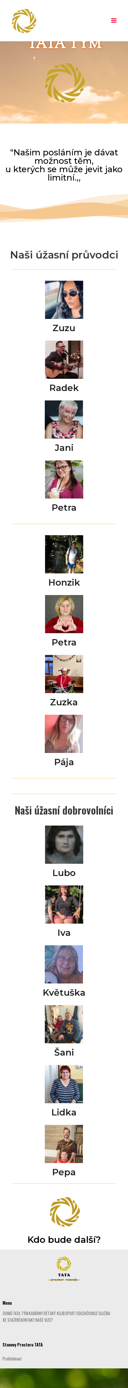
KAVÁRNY (36, 1333)
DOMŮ (7, 1333)
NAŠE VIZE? (44, 1340)
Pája (64, 781)
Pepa (64, 1191)
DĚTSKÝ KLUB (54, 1333)
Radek (64, 407)
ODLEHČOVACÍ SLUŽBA (93, 1333)
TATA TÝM (20, 1333)
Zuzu (64, 347)
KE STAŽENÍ (11, 1340)
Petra (64, 527)
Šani (64, 1072)
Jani (64, 467)
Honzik (64, 602)
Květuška (64, 1012)
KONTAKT (27, 1340)
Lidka (64, 1131)
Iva (64, 952)
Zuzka (64, 721)
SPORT (70, 1333)
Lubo (64, 892)
